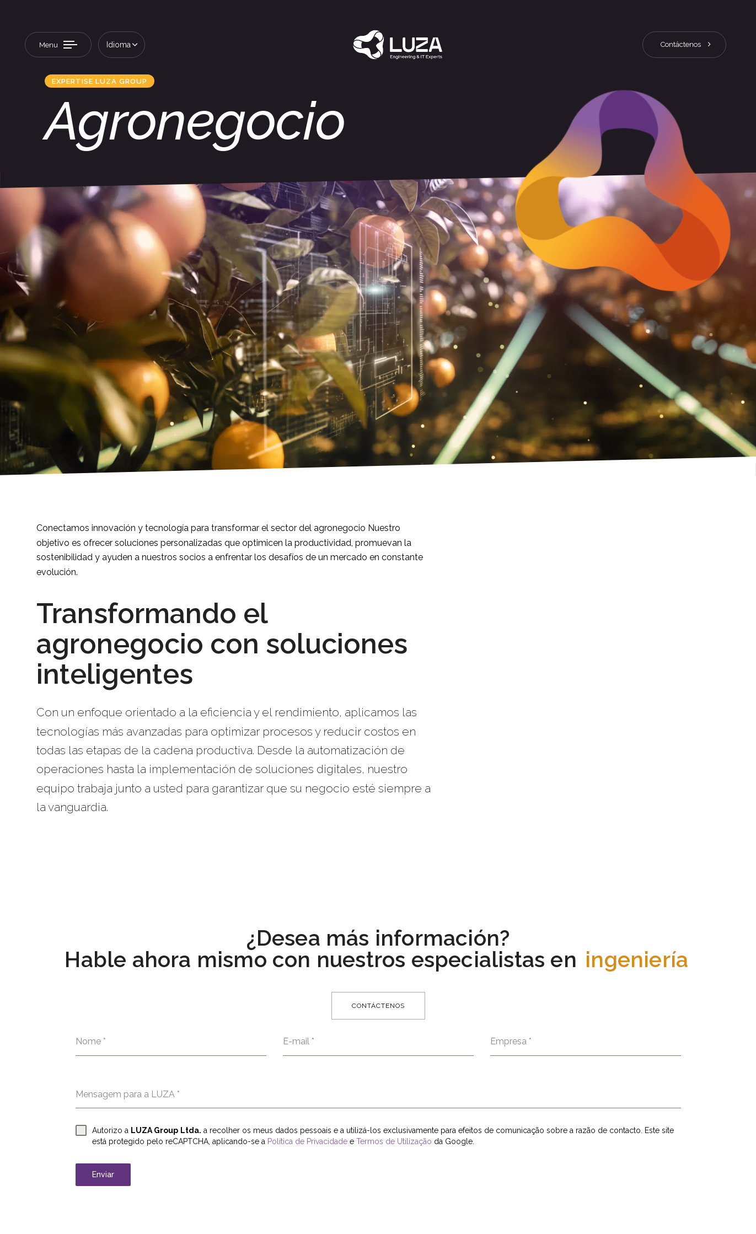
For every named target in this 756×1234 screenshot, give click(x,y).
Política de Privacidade (307, 1141)
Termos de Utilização (394, 1141)
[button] (121, 44)
